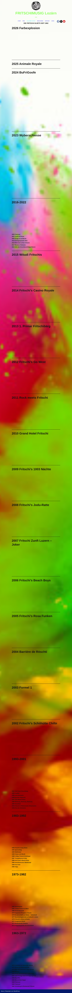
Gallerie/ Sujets (31, 20)
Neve (2, 991)
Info (24, 20)
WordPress (17, 991)
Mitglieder (40, 20)
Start (19, 20)
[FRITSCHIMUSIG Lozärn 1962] (36, 9)
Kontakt (47, 20)
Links (52, 20)
